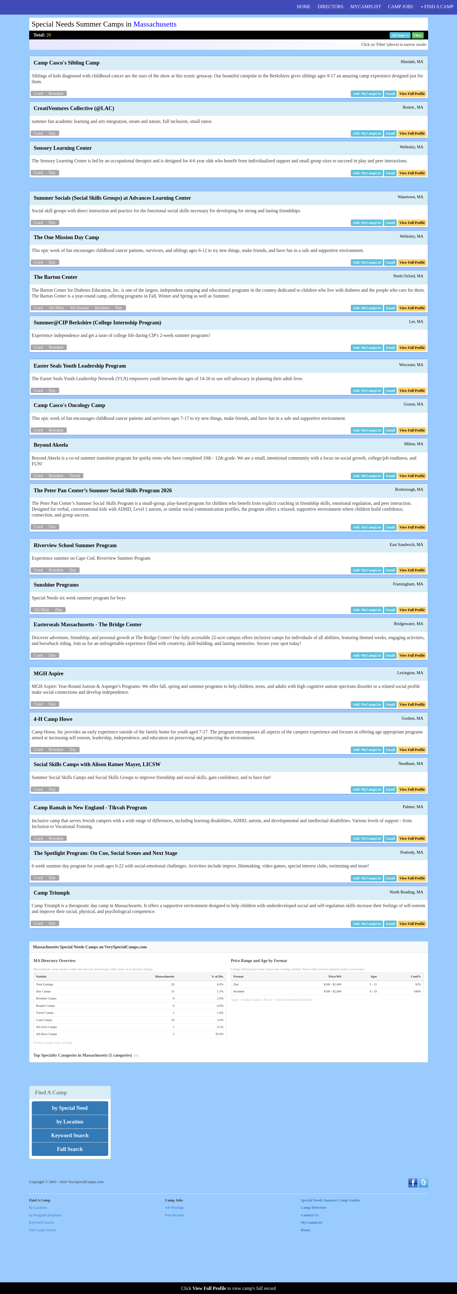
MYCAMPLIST (366, 6)
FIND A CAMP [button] (437, 6)
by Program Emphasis (45, 1275)
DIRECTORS (331, 6)
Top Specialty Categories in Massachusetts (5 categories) (86, 1115)
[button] (390, 94)
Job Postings (174, 1267)
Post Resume (174, 1275)
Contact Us (310, 1275)
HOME (304, 6)
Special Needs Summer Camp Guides (330, 1260)
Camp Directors (314, 1267)
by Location (38, 1267)
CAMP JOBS (400, 6)
